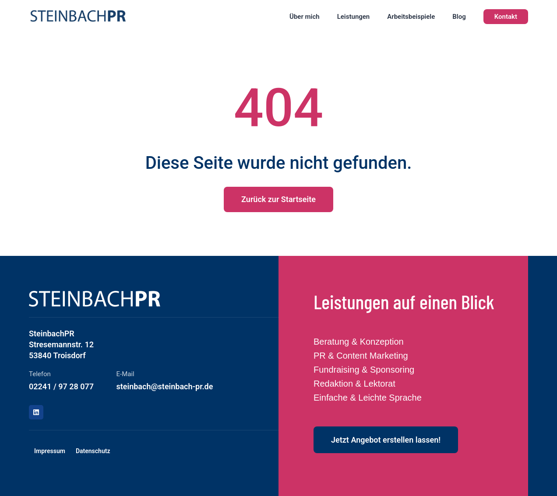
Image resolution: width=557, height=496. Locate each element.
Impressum (49, 450)
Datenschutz (93, 450)
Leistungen (353, 17)
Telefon (40, 374)
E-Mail (125, 374)
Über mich (304, 17)
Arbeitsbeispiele (411, 17)
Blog (458, 17)
